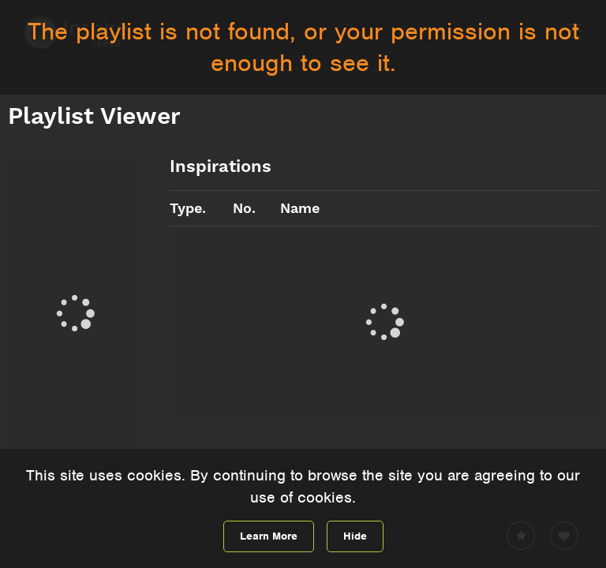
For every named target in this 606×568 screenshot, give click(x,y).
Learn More (268, 536)
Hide (355, 536)
